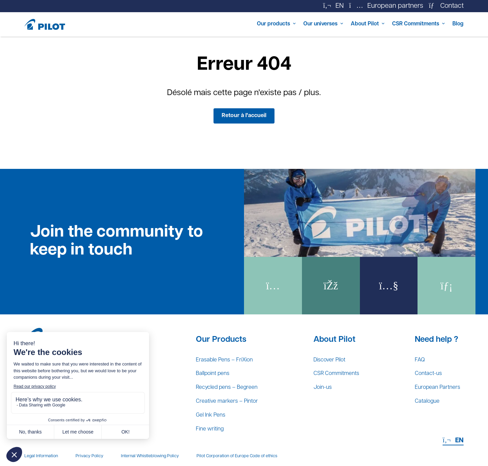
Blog (457, 24)
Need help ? (426, 329)
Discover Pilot (331, 350)
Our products (232, 24)
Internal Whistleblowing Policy (150, 456)
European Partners (432, 381)
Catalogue (420, 397)
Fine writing (213, 428)
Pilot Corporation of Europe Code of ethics (237, 456)
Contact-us (421, 366)
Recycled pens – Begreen (234, 381)
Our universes (290, 24)
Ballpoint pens (217, 366)
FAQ (410, 350)
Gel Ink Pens (214, 412)
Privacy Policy (89, 456)
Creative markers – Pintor (234, 397)
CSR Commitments (405, 24)
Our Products (221, 329)
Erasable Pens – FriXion (231, 350)
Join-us (322, 381)
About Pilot (344, 24)
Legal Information (41, 456)
